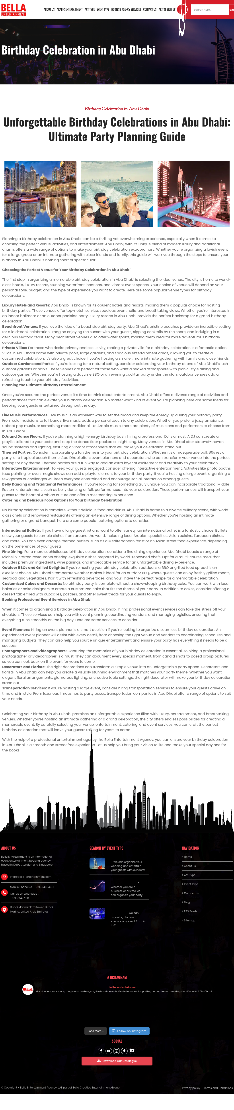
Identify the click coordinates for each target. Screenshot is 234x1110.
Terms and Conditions (218, 1088)
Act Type (90, 9)
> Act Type (188, 875)
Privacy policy (191, 1088)
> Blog (186, 902)
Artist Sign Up (167, 9)
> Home (187, 857)
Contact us (149, 9)
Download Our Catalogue (117, 1061)
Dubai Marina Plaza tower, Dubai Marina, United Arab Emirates (31, 909)
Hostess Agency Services (126, 9)
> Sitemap (188, 920)
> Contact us (190, 893)
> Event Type (190, 884)
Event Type (103, 9)
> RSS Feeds (189, 911)
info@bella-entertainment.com (30, 877)
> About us (189, 866)
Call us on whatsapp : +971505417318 (24, 896)
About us (49, 9)
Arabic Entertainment (69, 9)
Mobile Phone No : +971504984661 (32, 887)
